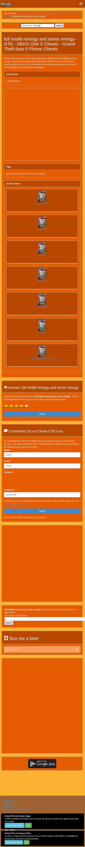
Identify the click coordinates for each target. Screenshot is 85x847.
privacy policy (12, 803)
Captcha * (9, 472)
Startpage (21, 13)
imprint (8, 800)
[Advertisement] (36, 124)
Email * (7, 461)
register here (22, 504)
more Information (14, 825)
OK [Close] (28, 825)
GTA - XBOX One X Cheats (40, 13)
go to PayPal (42, 649)
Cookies (9, 806)
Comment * (9, 490)
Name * (7, 450)
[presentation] (26, 480)
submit (42, 414)
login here (8, 504)
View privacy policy (13, 842)
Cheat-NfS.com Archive (16, 809)
